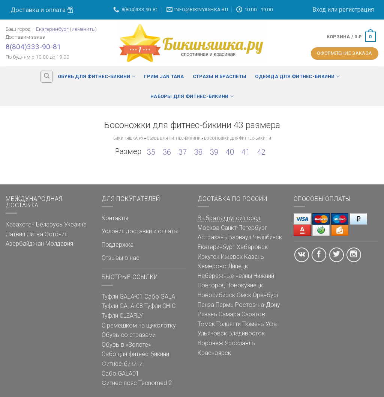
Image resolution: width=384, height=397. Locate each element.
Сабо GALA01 (120, 373)
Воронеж (211, 343)
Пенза (206, 304)
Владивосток (246, 333)
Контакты (115, 218)
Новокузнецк (244, 285)
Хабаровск (252, 247)
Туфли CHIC (160, 305)
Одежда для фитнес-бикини (297, 76)
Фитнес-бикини (122, 363)
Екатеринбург (52, 29)
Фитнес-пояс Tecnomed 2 (137, 382)
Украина (75, 224)
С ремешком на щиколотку (139, 325)
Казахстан (20, 224)
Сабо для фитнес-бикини (135, 354)
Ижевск (232, 256)
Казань (254, 256)
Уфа (271, 324)
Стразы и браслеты (219, 76)
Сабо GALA (159, 296)
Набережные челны (225, 275)
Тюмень (253, 324)
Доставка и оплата (42, 10)
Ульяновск (212, 333)
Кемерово (212, 266)
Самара (229, 314)
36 (167, 152)
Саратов (253, 314)
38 (198, 152)
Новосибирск (216, 295)
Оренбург (266, 295)
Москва (208, 227)
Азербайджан (25, 243)
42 (261, 152)
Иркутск (208, 256)
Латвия (15, 234)
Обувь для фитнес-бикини (96, 76)
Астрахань (212, 237)
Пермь (225, 304)
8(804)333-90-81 (33, 46)
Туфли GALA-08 (122, 305)
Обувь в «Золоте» (126, 344)
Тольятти (228, 324)
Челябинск (267, 237)
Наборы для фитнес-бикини (192, 96)
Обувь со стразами (129, 334)
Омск (244, 295)
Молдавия (59, 243)
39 (214, 152)
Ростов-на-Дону (257, 304)
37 (182, 152)
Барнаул (239, 237)
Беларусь (49, 224)
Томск (206, 324)
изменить (83, 29)
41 (246, 152)
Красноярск (214, 352)
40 (230, 152)
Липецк (238, 266)
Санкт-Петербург (244, 227)
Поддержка (118, 244)
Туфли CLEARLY (122, 315)
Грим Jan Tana (164, 76)
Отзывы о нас (121, 257)
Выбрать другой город (229, 218)
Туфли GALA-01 (122, 296)
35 (151, 152)
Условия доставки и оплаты (140, 231)
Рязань (207, 314)
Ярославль (240, 343)
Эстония (56, 234)
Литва (35, 234)
